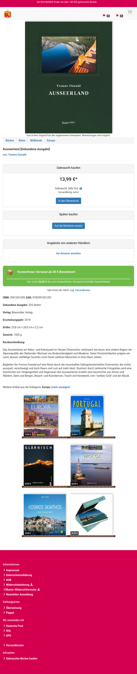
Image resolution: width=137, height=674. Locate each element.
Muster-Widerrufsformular (21, 589)
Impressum (11, 570)
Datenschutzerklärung (17, 575)
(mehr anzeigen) (60, 387)
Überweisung (12, 607)
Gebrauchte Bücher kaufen (20, 658)
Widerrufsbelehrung (18, 584)
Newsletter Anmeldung (18, 594)
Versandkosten (82, 290)
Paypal (8, 612)
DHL (7, 630)
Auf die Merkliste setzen (69, 225)
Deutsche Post (13, 625)
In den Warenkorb (68, 200)
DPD (7, 635)
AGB (7, 579)
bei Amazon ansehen (68, 253)
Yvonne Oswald (17, 154)
